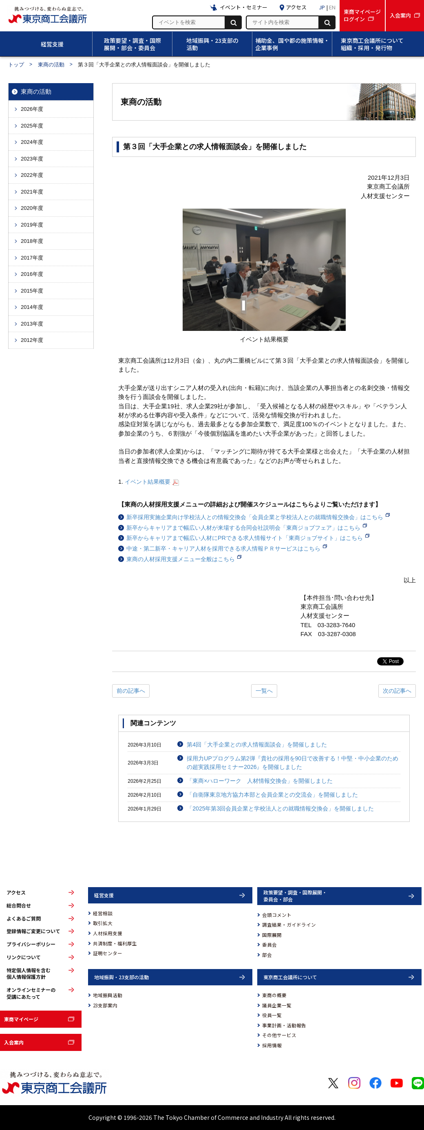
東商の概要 (274, 995)
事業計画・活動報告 (284, 1025)
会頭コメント (277, 915)
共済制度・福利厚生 (115, 943)
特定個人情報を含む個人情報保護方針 (29, 973)
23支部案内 (105, 1005)
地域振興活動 (107, 995)
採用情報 (272, 1045)
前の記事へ (131, 690)
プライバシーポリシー (31, 944)
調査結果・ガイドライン (289, 924)
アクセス (16, 892)
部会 (267, 955)
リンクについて (24, 957)
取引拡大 (103, 923)
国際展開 (272, 935)
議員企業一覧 (277, 1005)
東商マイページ (21, 1018)
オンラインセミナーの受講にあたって (31, 993)
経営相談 (103, 913)
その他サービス (279, 1035)
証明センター (107, 953)
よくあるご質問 (24, 918)
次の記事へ (397, 690)
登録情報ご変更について (33, 931)
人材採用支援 (107, 933)
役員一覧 (272, 1015)
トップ (16, 65)
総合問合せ (19, 905)
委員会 (269, 944)
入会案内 (14, 1042)
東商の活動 (51, 65)
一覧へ (264, 690)
